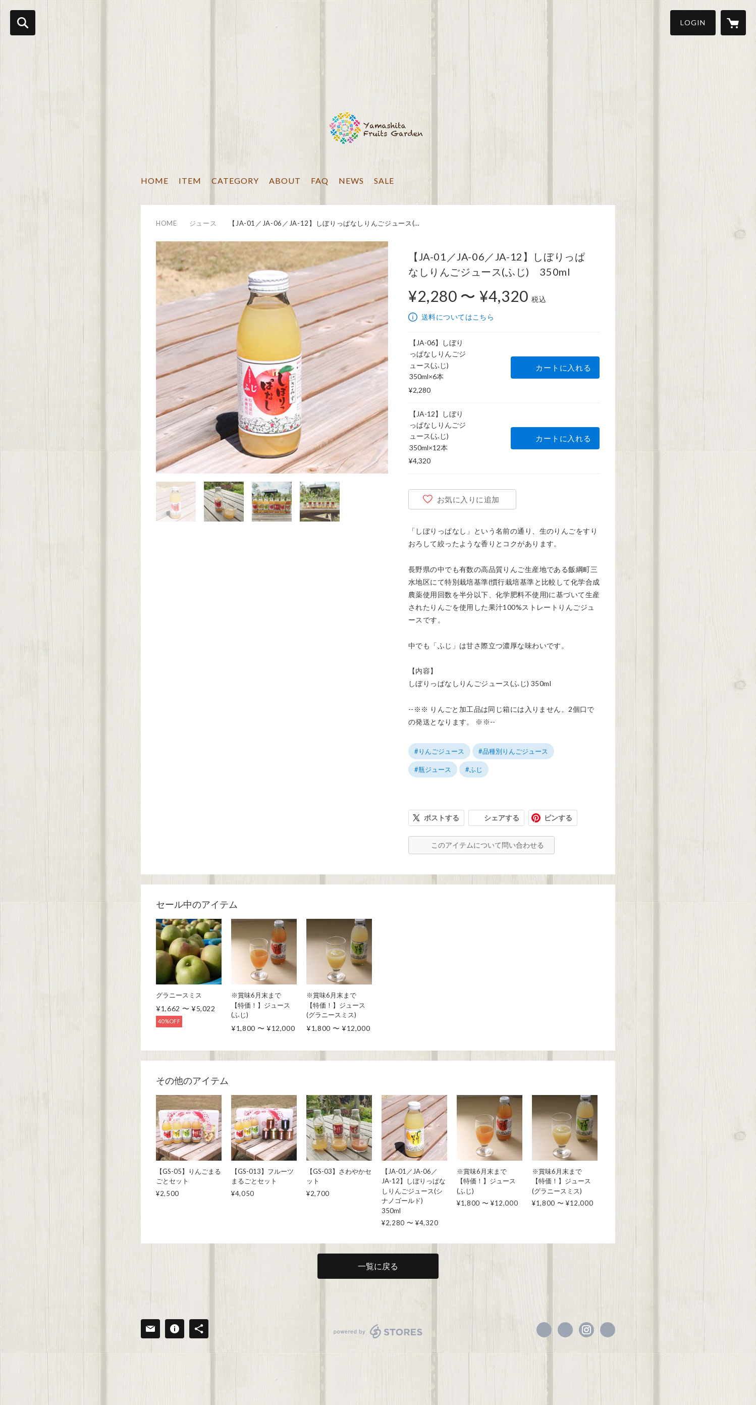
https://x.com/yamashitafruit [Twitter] (565, 1329)
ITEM (190, 180)
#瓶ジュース (432, 769)
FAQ (320, 180)
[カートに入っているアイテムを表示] (733, 22)
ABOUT (285, 180)
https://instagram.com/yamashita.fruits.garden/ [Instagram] (586, 1329)
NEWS (351, 180)
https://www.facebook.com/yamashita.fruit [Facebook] (544, 1329)
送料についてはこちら (457, 317)
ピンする (558, 817)
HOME (155, 180)
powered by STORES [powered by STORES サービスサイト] (378, 1331)
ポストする (441, 817)
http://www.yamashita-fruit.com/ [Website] (607, 1329)
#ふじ (473, 769)
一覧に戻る (378, 1266)
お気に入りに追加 (468, 499)
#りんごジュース (439, 751)
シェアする (501, 817)
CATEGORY (235, 180)
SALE (384, 180)
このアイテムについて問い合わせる (487, 845)
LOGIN (693, 22)
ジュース (203, 223)
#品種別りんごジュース (513, 751)
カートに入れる (563, 367)
